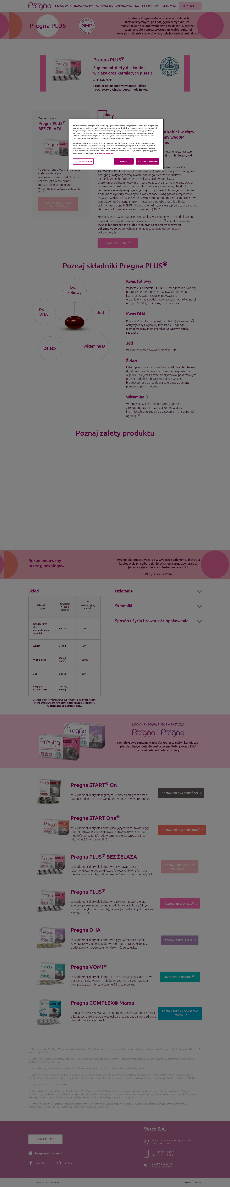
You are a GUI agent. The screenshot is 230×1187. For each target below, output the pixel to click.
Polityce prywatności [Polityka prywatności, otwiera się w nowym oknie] (106, 153)
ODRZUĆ (123, 161)
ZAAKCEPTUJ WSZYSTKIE (147, 161)
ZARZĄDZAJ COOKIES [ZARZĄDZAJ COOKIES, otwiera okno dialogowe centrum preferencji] (83, 161)
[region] (116, 144)
